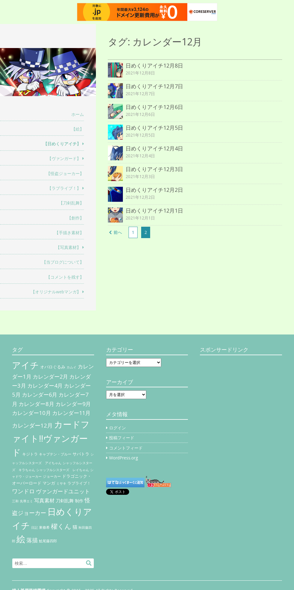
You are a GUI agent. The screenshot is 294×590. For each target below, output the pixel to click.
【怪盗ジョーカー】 (65, 173)
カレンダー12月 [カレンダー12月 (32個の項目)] (32, 425)
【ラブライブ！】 (64, 188)
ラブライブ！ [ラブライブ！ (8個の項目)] (79, 483)
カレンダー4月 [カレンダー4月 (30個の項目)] (45, 385)
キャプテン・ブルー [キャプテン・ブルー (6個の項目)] (55, 454)
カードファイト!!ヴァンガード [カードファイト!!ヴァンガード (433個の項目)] (51, 438)
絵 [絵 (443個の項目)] (20, 539)
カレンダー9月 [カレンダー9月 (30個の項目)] (73, 403)
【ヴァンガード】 (64, 158)
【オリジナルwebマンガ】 (56, 292)
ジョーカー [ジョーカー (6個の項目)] (52, 476)
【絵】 (77, 129)
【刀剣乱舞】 (71, 203)
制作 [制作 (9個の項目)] (79, 501)
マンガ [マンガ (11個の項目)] (49, 483)
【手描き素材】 (69, 232)
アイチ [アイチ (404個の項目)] (25, 365)
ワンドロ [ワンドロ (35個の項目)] (23, 491)
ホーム (77, 114)
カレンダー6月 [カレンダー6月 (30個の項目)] (39, 394)
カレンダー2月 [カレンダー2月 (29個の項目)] (50, 376)
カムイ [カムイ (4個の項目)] (71, 367)
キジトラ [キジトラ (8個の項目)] (30, 454)
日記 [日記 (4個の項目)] (34, 527)
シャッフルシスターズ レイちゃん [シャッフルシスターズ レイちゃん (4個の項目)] (62, 470)
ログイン (117, 428)
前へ (118, 232)
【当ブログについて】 (63, 262)
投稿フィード (121, 437)
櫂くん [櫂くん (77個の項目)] (61, 526)
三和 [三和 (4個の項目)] (15, 501)
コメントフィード (126, 448)
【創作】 (75, 218)
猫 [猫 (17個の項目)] (75, 527)
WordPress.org (123, 458)
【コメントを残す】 (65, 277)
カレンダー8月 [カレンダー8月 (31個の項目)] (36, 403)
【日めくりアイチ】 (62, 144)
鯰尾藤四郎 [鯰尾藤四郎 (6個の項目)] (48, 540)
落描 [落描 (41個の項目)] (32, 540)
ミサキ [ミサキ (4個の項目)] (61, 483)
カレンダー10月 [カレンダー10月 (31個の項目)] (31, 412)
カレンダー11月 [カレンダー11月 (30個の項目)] (71, 412)
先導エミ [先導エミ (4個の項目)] (26, 501)
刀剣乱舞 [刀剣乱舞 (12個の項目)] (65, 501)
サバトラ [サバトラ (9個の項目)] (81, 454)
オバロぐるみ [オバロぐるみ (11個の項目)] (52, 367)
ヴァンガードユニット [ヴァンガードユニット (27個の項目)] (63, 491)
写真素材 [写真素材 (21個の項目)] (44, 500)
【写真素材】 (68, 247)
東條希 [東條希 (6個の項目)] (44, 527)
